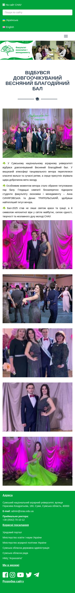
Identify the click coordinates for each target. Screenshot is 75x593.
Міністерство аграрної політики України (24, 542)
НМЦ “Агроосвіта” (12, 558)
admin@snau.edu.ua (22, 511)
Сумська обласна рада (15, 553)
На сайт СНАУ (12, 4)
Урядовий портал (12, 532)
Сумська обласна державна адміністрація (26, 547)
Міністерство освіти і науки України (22, 537)
